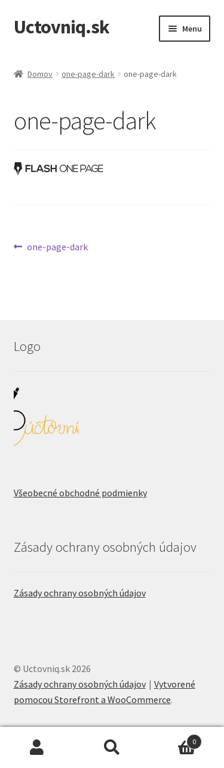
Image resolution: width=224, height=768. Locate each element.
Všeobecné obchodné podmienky (80, 493)
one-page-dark (88, 74)
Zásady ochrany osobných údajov (80, 593)
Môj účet (37, 747)
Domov (40, 74)
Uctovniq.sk (61, 27)
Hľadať (112, 747)
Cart (175, 739)
